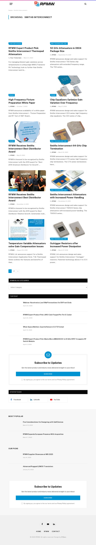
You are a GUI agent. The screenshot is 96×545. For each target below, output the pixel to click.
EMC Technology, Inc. (59, 43)
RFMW (54, 55)
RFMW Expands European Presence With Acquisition (43, 434)
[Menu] (11, 3)
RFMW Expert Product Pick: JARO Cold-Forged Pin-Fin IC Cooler (47, 315)
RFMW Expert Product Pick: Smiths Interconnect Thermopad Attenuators (26, 51)
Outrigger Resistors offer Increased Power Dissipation (65, 245)
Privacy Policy (62, 379)
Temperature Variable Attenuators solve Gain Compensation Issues (27, 245)
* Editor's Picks (15, 43)
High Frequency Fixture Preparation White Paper (21, 101)
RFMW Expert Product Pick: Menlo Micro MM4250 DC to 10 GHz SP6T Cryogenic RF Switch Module (54, 340)
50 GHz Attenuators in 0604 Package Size (65, 49)
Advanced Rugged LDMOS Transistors (38, 466)
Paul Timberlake (15, 58)
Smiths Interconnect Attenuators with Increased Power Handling (68, 196)
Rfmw (46, 531)
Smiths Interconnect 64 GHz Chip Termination (68, 147)
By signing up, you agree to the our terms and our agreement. (48, 379)
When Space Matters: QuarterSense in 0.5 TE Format (43, 327)
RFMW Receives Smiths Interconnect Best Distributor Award (24, 148)
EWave (11, 95)
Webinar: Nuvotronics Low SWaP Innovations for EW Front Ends (47, 303)
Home (10, 10)
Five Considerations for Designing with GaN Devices (43, 422)
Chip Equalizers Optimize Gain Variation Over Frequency (66, 101)
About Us (12, 190)
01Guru (63, 537)
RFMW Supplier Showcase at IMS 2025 (38, 454)
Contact (56, 531)
